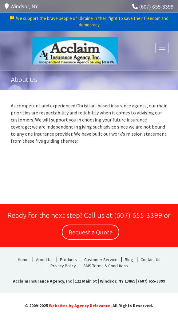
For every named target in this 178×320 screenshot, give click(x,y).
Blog (129, 259)
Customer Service (100, 259)
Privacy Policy (63, 265)
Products (68, 259)
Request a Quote (91, 232)
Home (23, 259)
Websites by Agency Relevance (79, 305)
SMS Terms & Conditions (105, 265)
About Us (44, 259)
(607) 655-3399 (152, 6)
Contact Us (150, 259)
